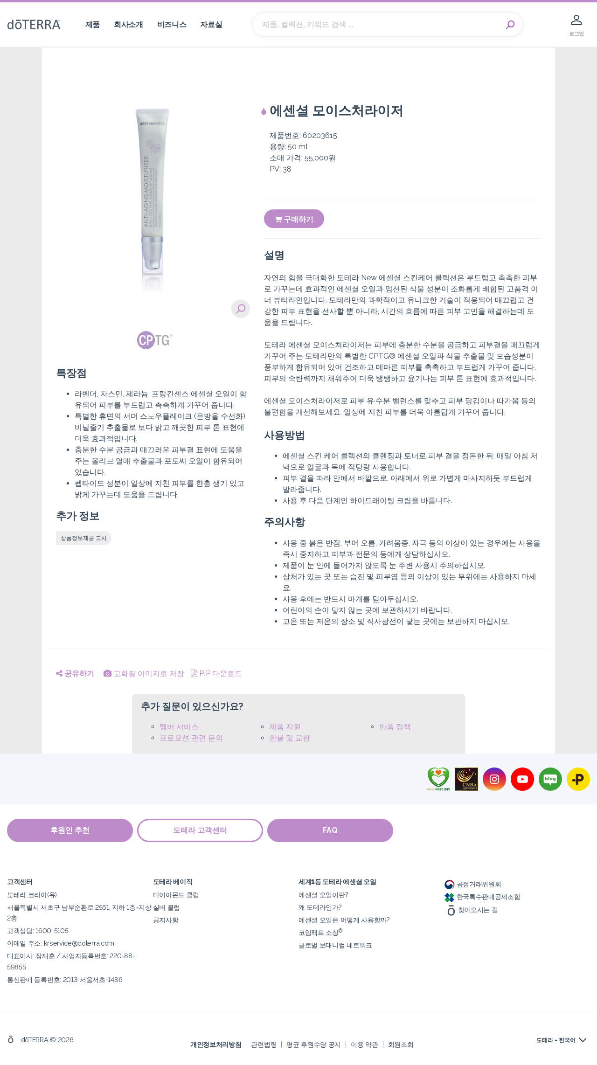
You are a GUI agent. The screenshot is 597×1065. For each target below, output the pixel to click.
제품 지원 (285, 726)
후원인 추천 (70, 830)
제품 (92, 24)
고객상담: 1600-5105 (37, 930)
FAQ (331, 830)
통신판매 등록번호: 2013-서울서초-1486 (64, 979)
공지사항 (166, 920)
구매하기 (294, 219)
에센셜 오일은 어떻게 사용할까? (344, 920)
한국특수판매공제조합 (482, 896)
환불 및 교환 (289, 737)
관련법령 (264, 1044)
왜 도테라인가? (320, 907)
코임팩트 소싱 (320, 932)
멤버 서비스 (179, 726)
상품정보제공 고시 (84, 538)
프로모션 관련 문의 (191, 737)
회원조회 (401, 1044)
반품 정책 (395, 726)
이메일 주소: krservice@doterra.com (60, 943)
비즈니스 (172, 24)
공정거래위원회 (472, 884)
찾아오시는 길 (471, 909)
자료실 (211, 24)
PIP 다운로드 (216, 673)
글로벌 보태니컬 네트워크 (335, 945)
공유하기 (75, 673)
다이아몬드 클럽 (176, 895)
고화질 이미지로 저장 (144, 673)
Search (510, 24)
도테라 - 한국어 (556, 1040)
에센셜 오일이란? (323, 895)
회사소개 (128, 24)
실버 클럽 (166, 907)
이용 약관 (364, 1044)
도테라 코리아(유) (32, 895)
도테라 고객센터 (201, 830)
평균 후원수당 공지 (313, 1044)
